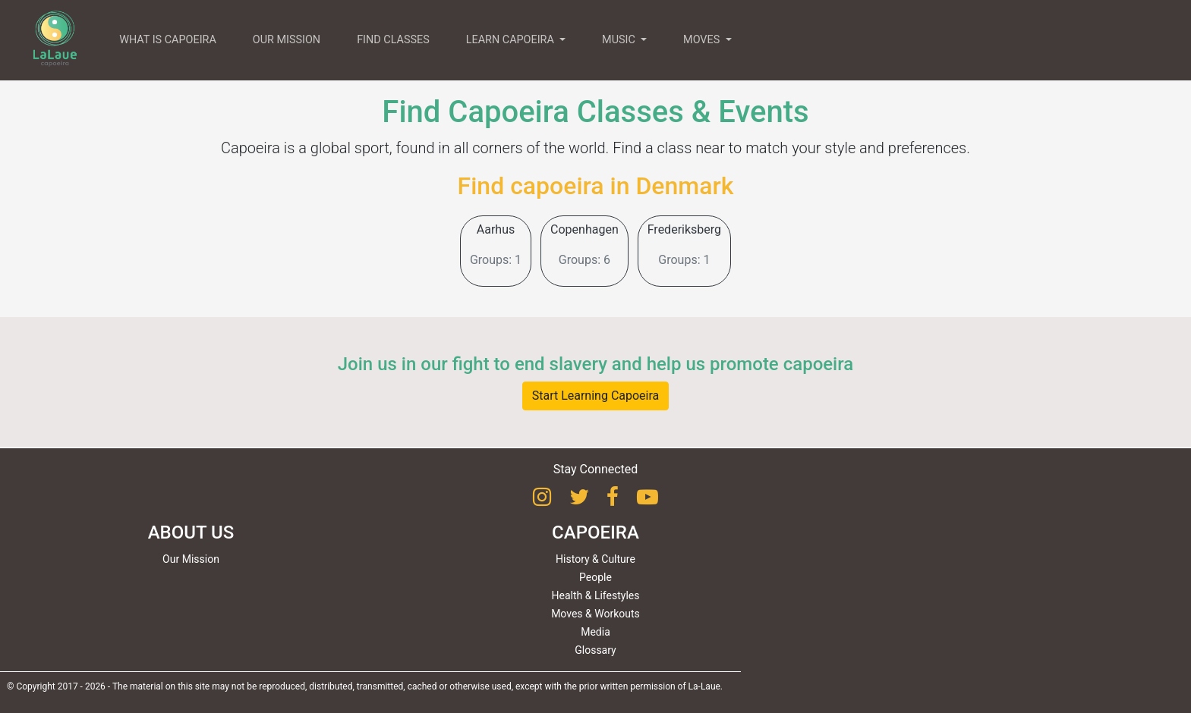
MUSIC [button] (620, 39)
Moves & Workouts (595, 614)
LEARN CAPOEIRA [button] (511, 39)
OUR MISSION (286, 39)
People (595, 577)
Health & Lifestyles (596, 595)
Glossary (595, 650)
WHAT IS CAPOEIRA (167, 39)
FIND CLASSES (393, 39)
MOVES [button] (703, 39)
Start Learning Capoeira (596, 395)
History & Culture (595, 559)
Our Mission (190, 559)
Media (595, 632)
